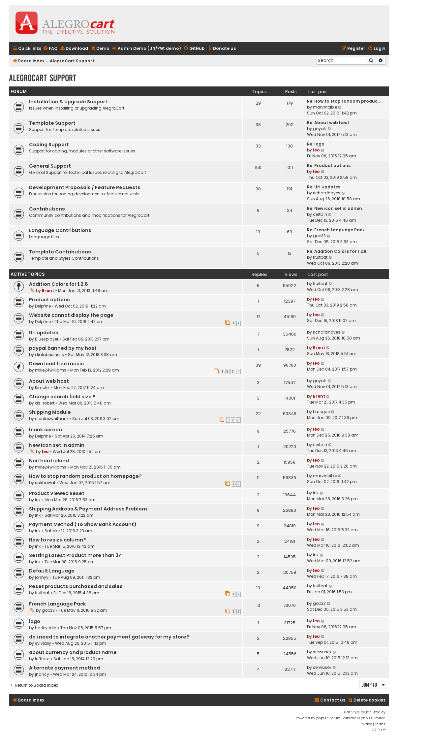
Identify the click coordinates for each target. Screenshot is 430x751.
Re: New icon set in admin (334, 208)
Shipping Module (50, 412)
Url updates (43, 332)
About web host (49, 381)
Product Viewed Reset (56, 493)
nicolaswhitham (51, 418)
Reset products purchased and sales (76, 586)
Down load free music (56, 363)
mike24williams (50, 370)
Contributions (47, 209)
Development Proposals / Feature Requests (84, 187)
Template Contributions (60, 251)
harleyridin (45, 628)
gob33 (319, 236)
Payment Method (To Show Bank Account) (83, 524)
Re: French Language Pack (336, 230)
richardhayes (326, 193)
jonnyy (41, 577)
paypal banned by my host (63, 348)
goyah (319, 128)
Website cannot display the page (71, 315)
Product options (49, 299)
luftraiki (42, 659)
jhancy (42, 674)
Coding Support (49, 144)
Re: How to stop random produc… (344, 101)
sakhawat (45, 482)
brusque (321, 411)
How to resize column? (57, 540)
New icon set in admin (56, 445)
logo (34, 621)
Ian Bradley (375, 712)
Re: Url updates (323, 187)
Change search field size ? (62, 396)
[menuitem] (50, 48)
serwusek (322, 652)
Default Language (52, 571)
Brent (48, 290)
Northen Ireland (49, 460)
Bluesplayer (46, 339)
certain (320, 214)
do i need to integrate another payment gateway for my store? (109, 637)
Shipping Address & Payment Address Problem (88, 509)
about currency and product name (73, 652)
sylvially (43, 643)
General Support (50, 166)
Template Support (52, 123)
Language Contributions (60, 230)
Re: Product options (329, 165)
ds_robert (44, 403)
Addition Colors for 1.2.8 (58, 284)
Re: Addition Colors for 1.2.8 (336, 251)
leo (316, 150)
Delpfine (43, 306)
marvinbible (325, 107)
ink (38, 500)
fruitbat (320, 257)
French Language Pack (57, 604)
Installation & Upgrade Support (68, 101)
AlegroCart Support (42, 78)
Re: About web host (328, 122)
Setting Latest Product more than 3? (75, 555)
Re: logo (315, 144)
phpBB (321, 718)
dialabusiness (49, 354)
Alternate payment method (64, 668)
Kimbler (42, 387)
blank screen (45, 429)
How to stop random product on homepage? (85, 476)
